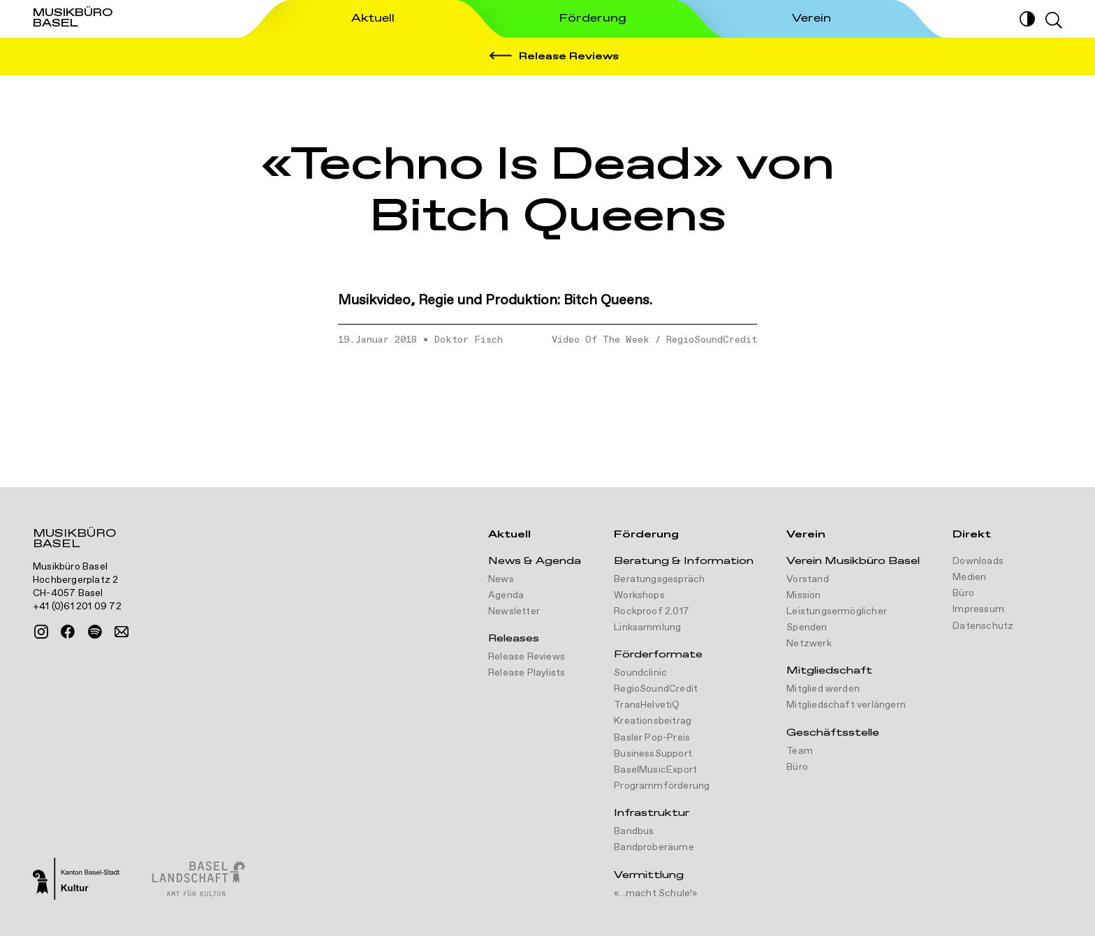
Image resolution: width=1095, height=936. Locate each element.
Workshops (639, 595)
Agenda (506, 595)
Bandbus (634, 831)
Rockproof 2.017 (651, 611)
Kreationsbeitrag (652, 721)
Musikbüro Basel (74, 540)
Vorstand (807, 579)
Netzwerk (809, 643)
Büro (797, 767)
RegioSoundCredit (711, 340)
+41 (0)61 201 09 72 (77, 606)
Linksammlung (647, 627)
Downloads (978, 561)
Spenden (806, 627)
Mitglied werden (823, 689)
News (501, 579)
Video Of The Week (600, 340)
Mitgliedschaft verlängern (846, 705)
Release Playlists (526, 673)
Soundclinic (640, 673)
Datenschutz (983, 626)
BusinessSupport (653, 754)
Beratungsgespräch (659, 579)
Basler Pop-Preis (652, 737)
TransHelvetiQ (647, 705)
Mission (803, 595)
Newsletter (514, 611)
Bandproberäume (654, 847)
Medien (969, 577)
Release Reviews (526, 657)
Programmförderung (662, 786)
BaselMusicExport (655, 770)
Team (799, 751)
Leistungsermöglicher (836, 611)
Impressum (978, 609)
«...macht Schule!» (656, 893)
